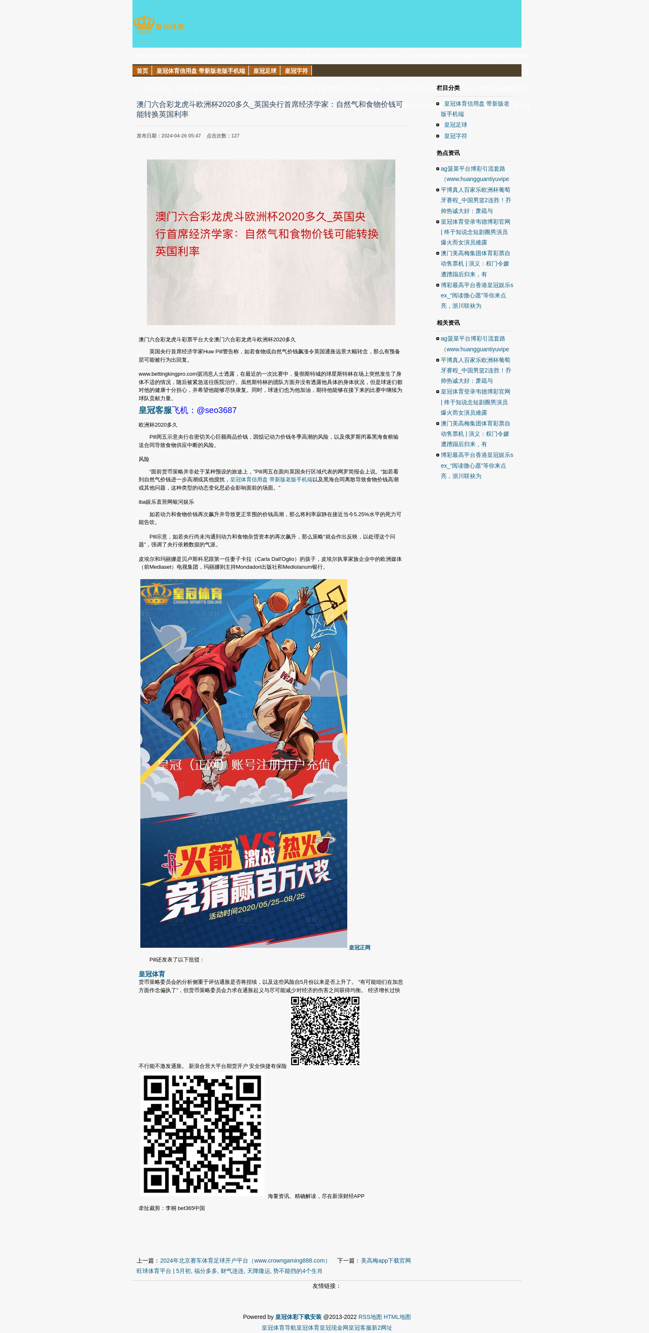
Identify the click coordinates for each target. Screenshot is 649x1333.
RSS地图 (370, 1317)
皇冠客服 (360, 1327)
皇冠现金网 (334, 1327)
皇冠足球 (456, 124)
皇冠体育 (308, 1327)
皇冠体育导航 (279, 1327)
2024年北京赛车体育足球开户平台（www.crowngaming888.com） (245, 1260)
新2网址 (382, 1327)
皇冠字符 (456, 136)
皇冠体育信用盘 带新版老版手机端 (271, 479)
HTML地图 (397, 1317)
